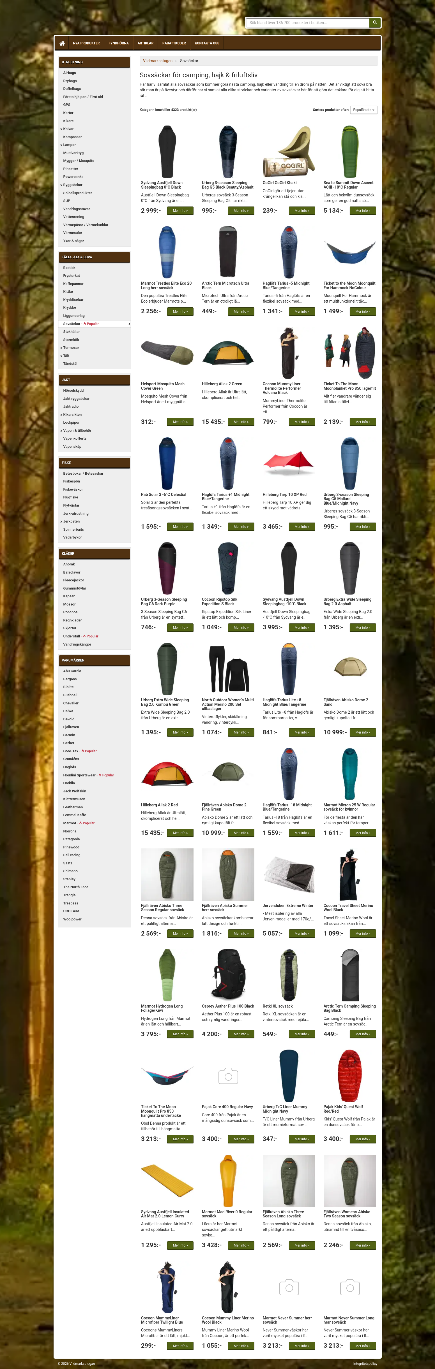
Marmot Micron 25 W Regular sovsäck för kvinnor (349, 807)
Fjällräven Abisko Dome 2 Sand (346, 702)
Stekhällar (71, 332)
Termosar (71, 347)
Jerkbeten (71, 521)
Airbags (69, 73)
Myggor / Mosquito (79, 161)
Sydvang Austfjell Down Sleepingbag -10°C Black (284, 601)
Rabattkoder (174, 43)
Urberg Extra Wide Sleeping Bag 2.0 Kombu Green (165, 702)
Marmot (79, 823)
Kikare (68, 121)
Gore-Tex (80, 751)
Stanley (69, 879)
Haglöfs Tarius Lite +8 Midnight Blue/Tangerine (284, 702)
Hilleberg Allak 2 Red (159, 805)
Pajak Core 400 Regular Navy (227, 1107)
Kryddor (69, 307)
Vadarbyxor (72, 537)
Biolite (68, 687)
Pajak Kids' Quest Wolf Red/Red (343, 1109)
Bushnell (70, 695)
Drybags (70, 81)
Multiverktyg (73, 153)
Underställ (80, 636)
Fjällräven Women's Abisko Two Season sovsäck (347, 1214)
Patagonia (71, 839)
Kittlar (68, 291)
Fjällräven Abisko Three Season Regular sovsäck (162, 907)
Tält (66, 356)
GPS (66, 105)
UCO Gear (71, 911)
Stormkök (71, 340)
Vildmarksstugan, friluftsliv (110, 18)
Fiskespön (71, 481)
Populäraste (363, 110)
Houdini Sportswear (88, 775)
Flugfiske (70, 497)
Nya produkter (86, 43)
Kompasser (72, 137)
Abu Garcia (72, 671)
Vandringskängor (77, 644)
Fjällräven (71, 727)
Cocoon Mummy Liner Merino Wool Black (228, 1320)
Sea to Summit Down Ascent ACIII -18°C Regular (349, 184)
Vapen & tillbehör (77, 430)
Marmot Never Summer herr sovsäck (287, 1320)
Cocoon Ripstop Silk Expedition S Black (219, 601)
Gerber (69, 743)
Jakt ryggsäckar (76, 398)
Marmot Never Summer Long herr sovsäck (349, 1320)
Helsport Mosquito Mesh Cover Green (163, 386)
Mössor (69, 604)
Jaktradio (71, 406)
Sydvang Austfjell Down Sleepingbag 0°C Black (162, 184)
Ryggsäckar (72, 185)
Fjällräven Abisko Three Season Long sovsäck (283, 1214)
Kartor (68, 113)
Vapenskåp (72, 446)
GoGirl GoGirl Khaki (280, 182)
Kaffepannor (73, 284)
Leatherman (73, 807)
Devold (69, 719)
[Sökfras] (308, 22)
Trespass (70, 903)
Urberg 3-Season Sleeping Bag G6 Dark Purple (164, 601)
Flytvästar (71, 505)
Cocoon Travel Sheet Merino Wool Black (348, 907)
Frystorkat (71, 275)
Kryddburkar (73, 300)
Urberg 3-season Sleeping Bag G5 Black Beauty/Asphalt (228, 184)
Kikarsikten (72, 414)
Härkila (69, 783)
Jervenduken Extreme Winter (288, 905)
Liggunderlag (74, 316)
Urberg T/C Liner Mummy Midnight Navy (285, 1109)
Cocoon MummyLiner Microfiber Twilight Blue (162, 1320)
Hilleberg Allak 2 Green (222, 384)
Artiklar (145, 43)
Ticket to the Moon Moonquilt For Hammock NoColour (350, 285)
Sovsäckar (81, 324)
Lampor (69, 145)
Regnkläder (72, 620)
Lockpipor (71, 422)
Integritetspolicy (365, 1364)
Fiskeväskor (73, 489)
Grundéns (71, 759)
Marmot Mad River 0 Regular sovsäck (227, 1214)
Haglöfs (69, 767)
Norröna (70, 831)
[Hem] (62, 43)
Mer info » (180, 211)
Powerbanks (73, 177)
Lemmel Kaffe (74, 815)
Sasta (68, 863)
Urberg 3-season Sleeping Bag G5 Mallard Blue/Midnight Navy (346, 498)
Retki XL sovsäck (278, 1006)
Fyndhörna (118, 43)
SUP (66, 201)
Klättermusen (74, 799)
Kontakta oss (207, 43)
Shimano (70, 871)
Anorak (69, 564)
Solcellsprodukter (77, 193)
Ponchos (70, 612)
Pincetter (70, 169)
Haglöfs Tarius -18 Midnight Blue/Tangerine (287, 807)
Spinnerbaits (73, 529)
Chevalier (71, 703)
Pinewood (71, 847)
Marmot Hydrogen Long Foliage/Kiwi (162, 1008)
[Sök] (375, 22)
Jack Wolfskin (74, 791)
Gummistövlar (74, 588)
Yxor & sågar (73, 241)
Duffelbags (72, 89)
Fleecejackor (73, 580)
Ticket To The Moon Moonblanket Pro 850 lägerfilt (350, 386)
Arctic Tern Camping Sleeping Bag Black (350, 1008)
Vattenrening (73, 217)
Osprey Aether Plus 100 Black (228, 1006)
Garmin (69, 735)
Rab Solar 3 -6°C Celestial (163, 494)
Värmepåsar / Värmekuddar (86, 225)
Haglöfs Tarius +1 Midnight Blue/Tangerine (225, 496)
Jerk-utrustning (76, 513)
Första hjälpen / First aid (83, 97)
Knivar (68, 129)
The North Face (76, 887)
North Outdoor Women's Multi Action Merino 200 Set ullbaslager (228, 704)
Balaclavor (71, 572)
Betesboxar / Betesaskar (83, 473)
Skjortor (70, 628)
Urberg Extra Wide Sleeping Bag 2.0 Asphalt (348, 601)
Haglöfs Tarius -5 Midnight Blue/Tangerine (286, 285)
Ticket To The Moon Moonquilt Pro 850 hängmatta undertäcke (161, 1111)
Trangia (69, 895)
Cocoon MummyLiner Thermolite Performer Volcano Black (282, 388)
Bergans (70, 679)
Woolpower (72, 919)
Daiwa (68, 711)
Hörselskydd (73, 390)
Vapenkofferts (75, 438)
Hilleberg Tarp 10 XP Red (285, 494)
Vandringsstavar (76, 209)
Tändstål (70, 363)
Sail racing (71, 855)
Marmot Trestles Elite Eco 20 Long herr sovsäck (166, 285)
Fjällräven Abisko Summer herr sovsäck (225, 907)
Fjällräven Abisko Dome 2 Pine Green (224, 807)
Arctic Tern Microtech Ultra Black (225, 285)
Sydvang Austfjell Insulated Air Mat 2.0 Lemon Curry (165, 1214)
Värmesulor (72, 233)
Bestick (69, 268)
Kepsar (69, 596)
